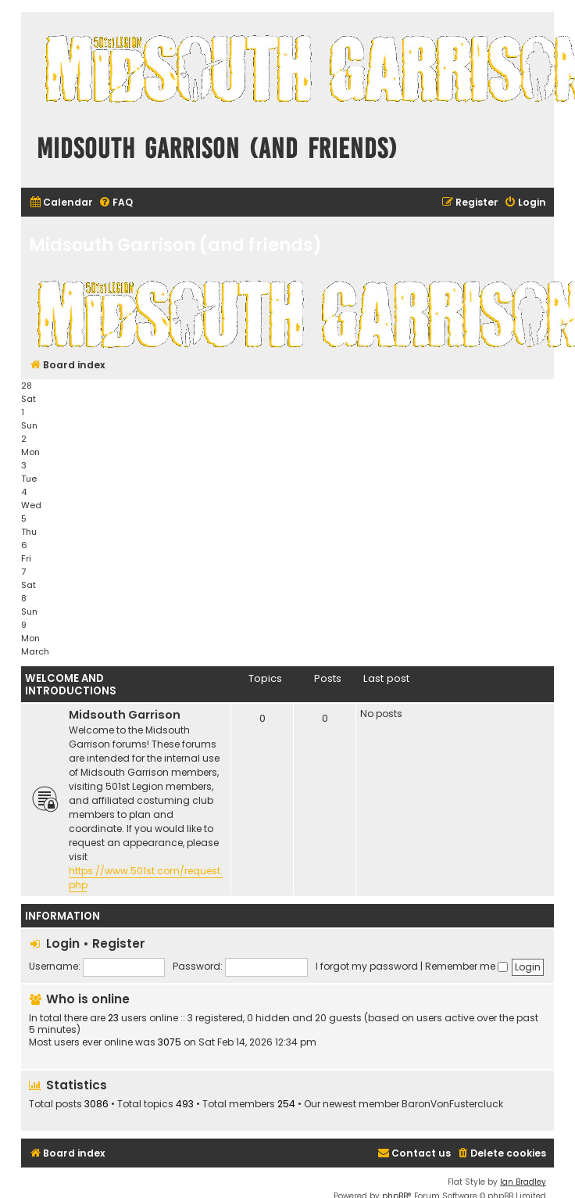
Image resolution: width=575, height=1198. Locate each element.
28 (26, 385)
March (35, 651)
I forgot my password (367, 966)
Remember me (466, 966)
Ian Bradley (523, 1182)
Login (63, 943)
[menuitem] (61, 202)
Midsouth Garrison (124, 715)
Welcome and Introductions (70, 684)
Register (118, 943)
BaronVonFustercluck (452, 1104)
